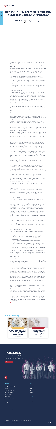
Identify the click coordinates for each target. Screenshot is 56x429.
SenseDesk (6, 388)
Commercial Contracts (9, 392)
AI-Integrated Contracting (10, 386)
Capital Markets (7, 396)
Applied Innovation (8, 406)
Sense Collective (7, 404)
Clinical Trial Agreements (9, 390)
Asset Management (8, 394)
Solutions (7, 383)
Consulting (6, 411)
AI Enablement (7, 402)
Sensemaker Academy (9, 409)
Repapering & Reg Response (10, 398)
